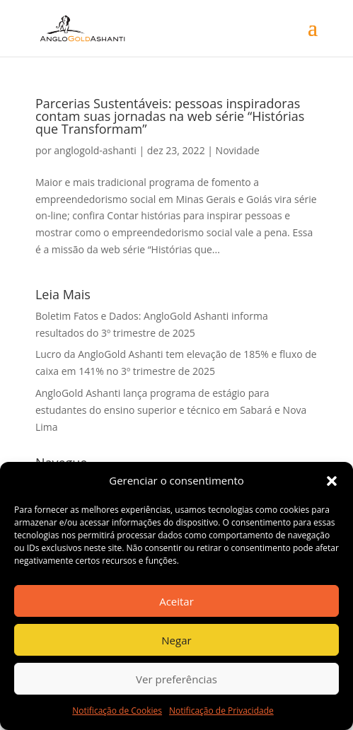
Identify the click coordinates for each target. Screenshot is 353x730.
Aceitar (176, 601)
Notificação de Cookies (117, 711)
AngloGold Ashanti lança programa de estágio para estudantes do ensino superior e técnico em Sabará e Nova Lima (170, 410)
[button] (332, 481)
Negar (176, 640)
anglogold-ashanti (95, 150)
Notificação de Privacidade (221, 711)
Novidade (238, 150)
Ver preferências (176, 679)
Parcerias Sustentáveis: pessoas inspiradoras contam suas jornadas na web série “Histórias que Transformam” (169, 116)
